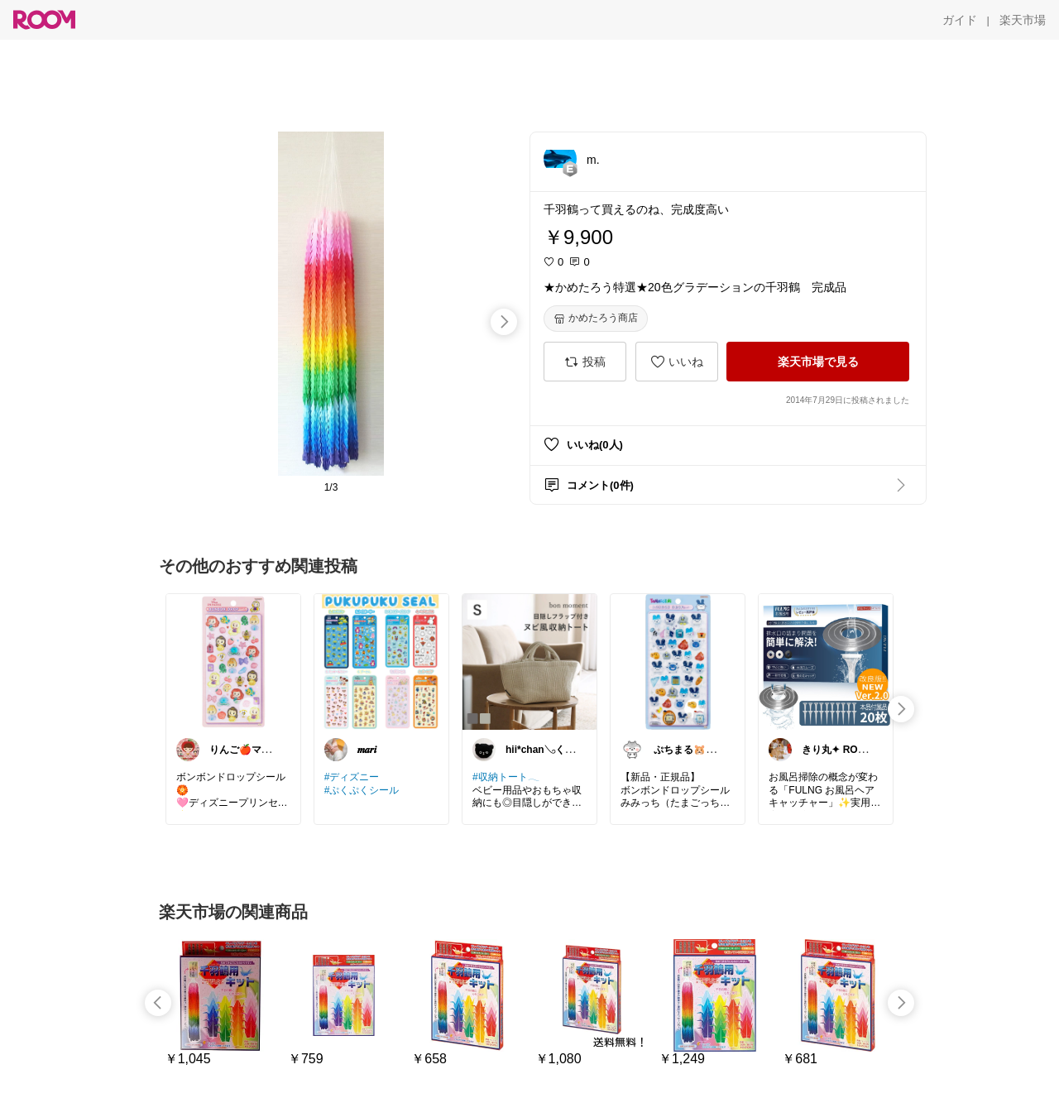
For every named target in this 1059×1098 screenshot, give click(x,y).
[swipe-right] (504, 322)
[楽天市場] (1022, 19)
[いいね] (676, 361)
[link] (233, 661)
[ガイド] (959, 19)
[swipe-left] (158, 1003)
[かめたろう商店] (596, 318)
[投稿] (585, 361)
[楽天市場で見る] (817, 361)
